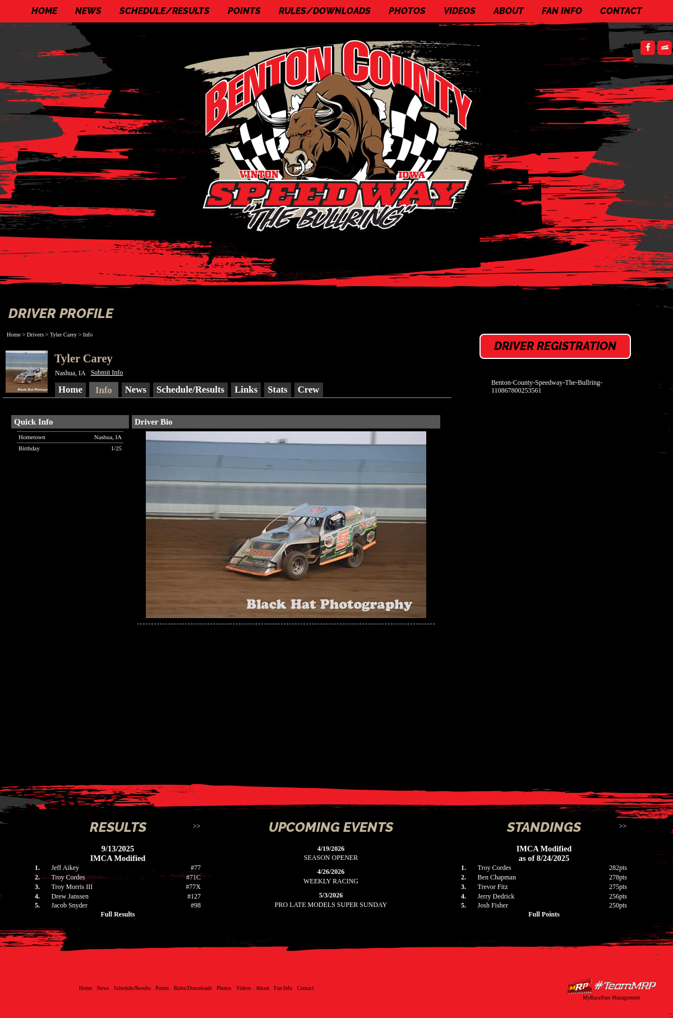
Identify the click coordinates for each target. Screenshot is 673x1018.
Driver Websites (611, 985)
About (509, 11)
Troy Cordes (68, 877)
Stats (277, 389)
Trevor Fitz (493, 887)
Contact (621, 11)
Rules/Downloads (325, 11)
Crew (309, 389)
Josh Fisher (493, 905)
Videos (460, 11)
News (88, 11)
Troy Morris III (72, 887)
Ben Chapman (497, 877)
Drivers (35, 334)
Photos (407, 11)
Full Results (117, 914)
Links (245, 389)
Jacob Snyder (69, 905)
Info (88, 334)
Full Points (544, 914)
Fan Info (562, 11)
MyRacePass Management (611, 997)
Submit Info (107, 372)
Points (244, 11)
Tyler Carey (63, 334)
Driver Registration (555, 346)
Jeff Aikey (65, 868)
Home (44, 11)
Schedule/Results (164, 11)
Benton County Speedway (339, 134)
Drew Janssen (70, 896)
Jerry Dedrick (496, 896)
